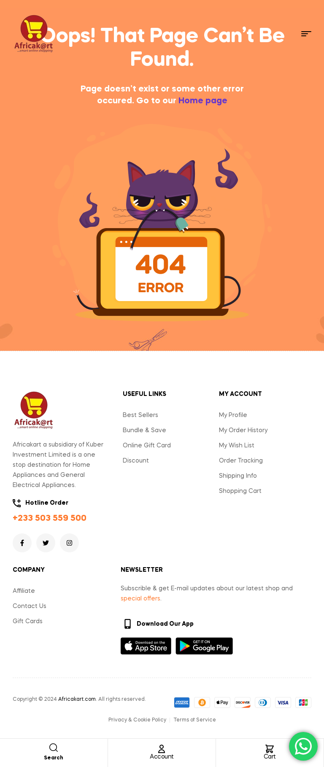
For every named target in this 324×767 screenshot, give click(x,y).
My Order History (243, 430)
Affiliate (24, 591)
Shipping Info (238, 476)
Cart (270, 757)
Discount (136, 461)
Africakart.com (77, 699)
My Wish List (236, 446)
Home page (202, 101)
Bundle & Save (144, 430)
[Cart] (269, 749)
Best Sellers (140, 415)
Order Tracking (241, 461)
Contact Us (29, 606)
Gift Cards (28, 621)
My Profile (233, 415)
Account (162, 757)
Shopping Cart (240, 491)
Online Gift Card (147, 446)
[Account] (161, 749)
